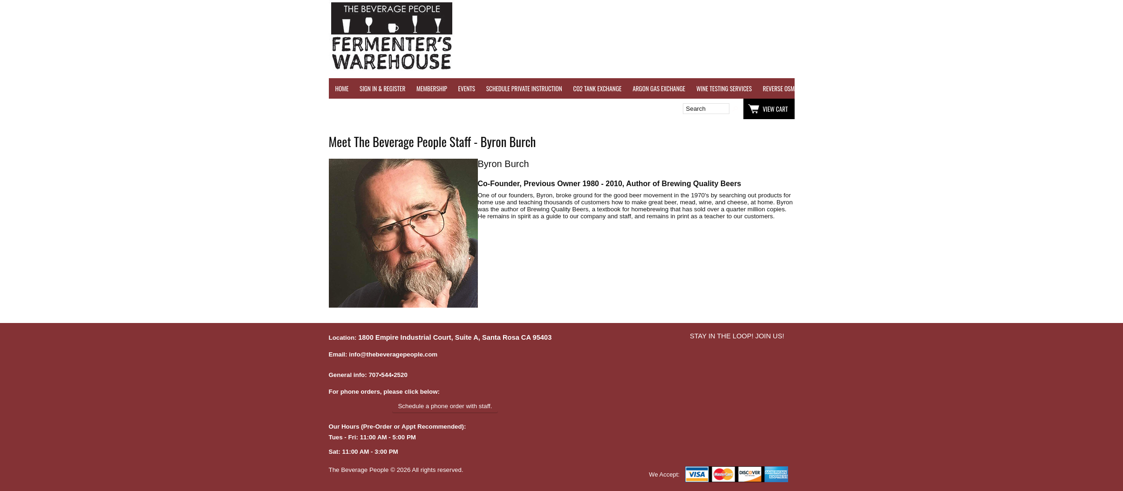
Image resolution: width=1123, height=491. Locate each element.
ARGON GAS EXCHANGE (659, 88)
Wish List (409, 109)
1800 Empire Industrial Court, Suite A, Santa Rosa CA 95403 (454, 337)
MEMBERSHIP (431, 88)
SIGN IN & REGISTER (382, 88)
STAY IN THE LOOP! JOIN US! (737, 336)
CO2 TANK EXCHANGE (597, 88)
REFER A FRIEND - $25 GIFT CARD (871, 88)
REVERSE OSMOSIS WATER (793, 88)
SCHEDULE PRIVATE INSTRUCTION (524, 88)
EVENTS (466, 88)
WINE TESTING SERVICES (724, 88)
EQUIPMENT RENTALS (1044, 88)
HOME (342, 88)
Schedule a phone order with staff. (445, 406)
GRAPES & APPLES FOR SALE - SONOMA (963, 88)
